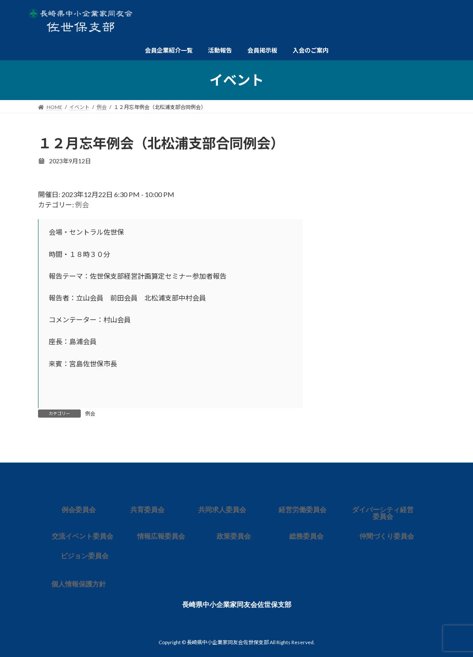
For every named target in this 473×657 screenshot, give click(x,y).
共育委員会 (147, 510)
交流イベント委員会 (82, 536)
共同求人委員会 (222, 510)
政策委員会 (234, 536)
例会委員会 (79, 510)
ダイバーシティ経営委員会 (383, 513)
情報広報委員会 (161, 536)
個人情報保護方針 (78, 584)
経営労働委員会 (302, 510)
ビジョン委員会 (85, 556)
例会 (82, 204)
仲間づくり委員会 (386, 536)
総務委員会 (306, 536)
